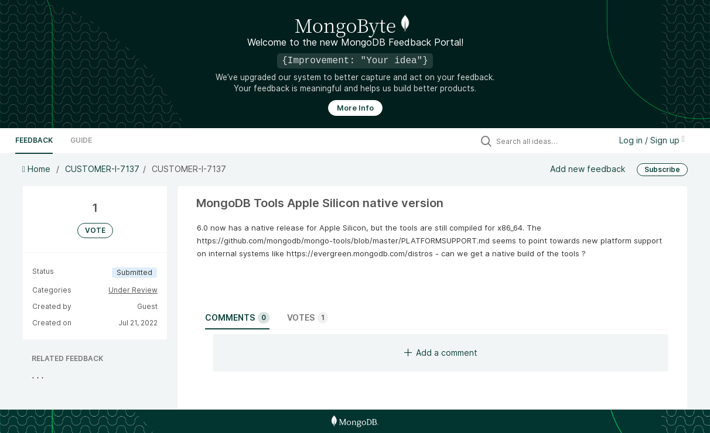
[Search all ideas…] (550, 141)
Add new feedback (587, 169)
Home (37, 169)
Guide (81, 140)
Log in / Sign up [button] (652, 140)
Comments (237, 318)
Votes (307, 318)
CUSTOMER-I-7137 (102, 169)
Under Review (133, 290)
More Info (355, 108)
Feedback (34, 140)
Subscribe (662, 169)
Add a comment (440, 353)
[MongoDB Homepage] (355, 421)
